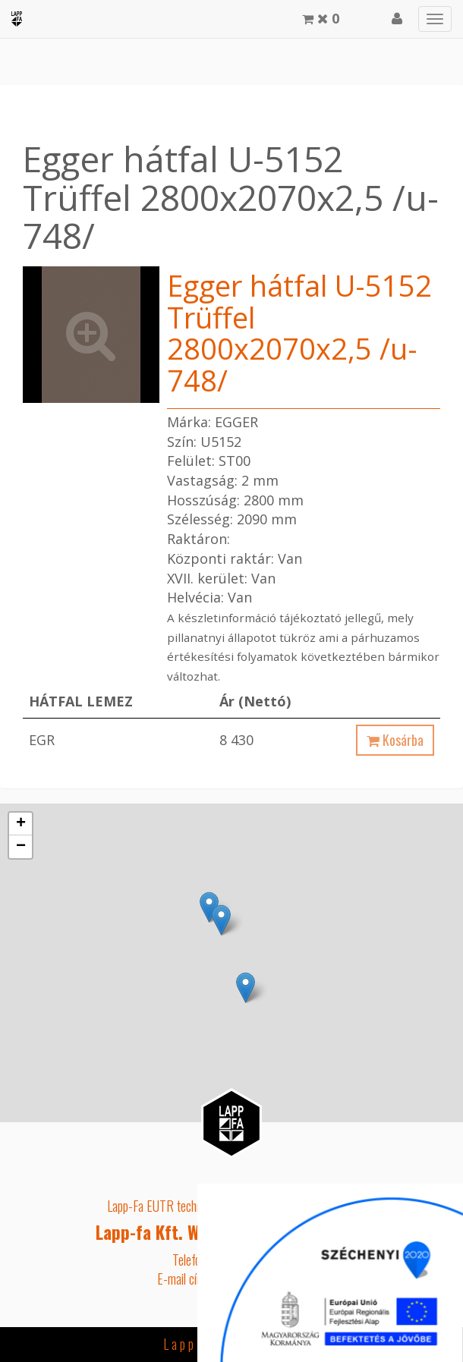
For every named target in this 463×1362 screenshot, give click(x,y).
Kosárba (395, 740)
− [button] (21, 846)
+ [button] (21, 824)
